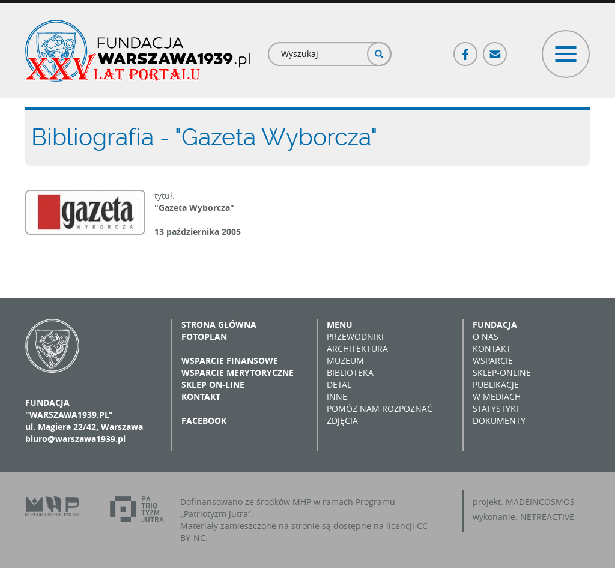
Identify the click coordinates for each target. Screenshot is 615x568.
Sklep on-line (212, 384)
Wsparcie (493, 360)
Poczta (495, 49)
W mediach (497, 396)
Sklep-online (502, 372)
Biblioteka (350, 372)
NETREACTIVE (547, 516)
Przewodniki (355, 336)
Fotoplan (204, 336)
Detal (339, 384)
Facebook (466, 49)
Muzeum (345, 360)
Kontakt (200, 396)
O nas (485, 336)
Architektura (357, 348)
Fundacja (495, 324)
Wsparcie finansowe (229, 360)
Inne (337, 396)
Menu (340, 324)
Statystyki (495, 408)
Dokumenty (499, 420)
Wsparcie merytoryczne (237, 372)
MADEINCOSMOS (540, 501)
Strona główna (218, 324)
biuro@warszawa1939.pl (75, 438)
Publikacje (496, 384)
